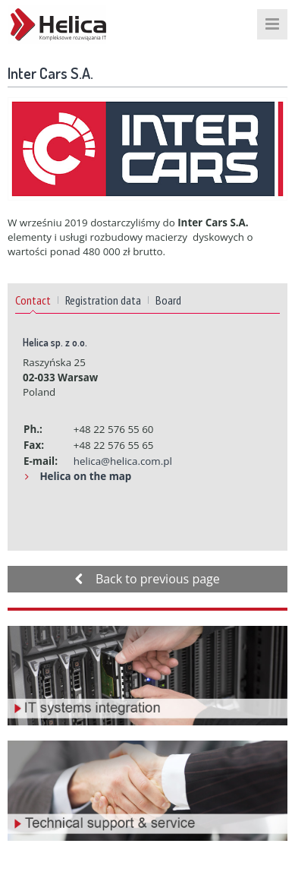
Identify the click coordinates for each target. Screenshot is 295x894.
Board (168, 300)
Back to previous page (147, 578)
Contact (33, 300)
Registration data (103, 300)
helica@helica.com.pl (123, 461)
